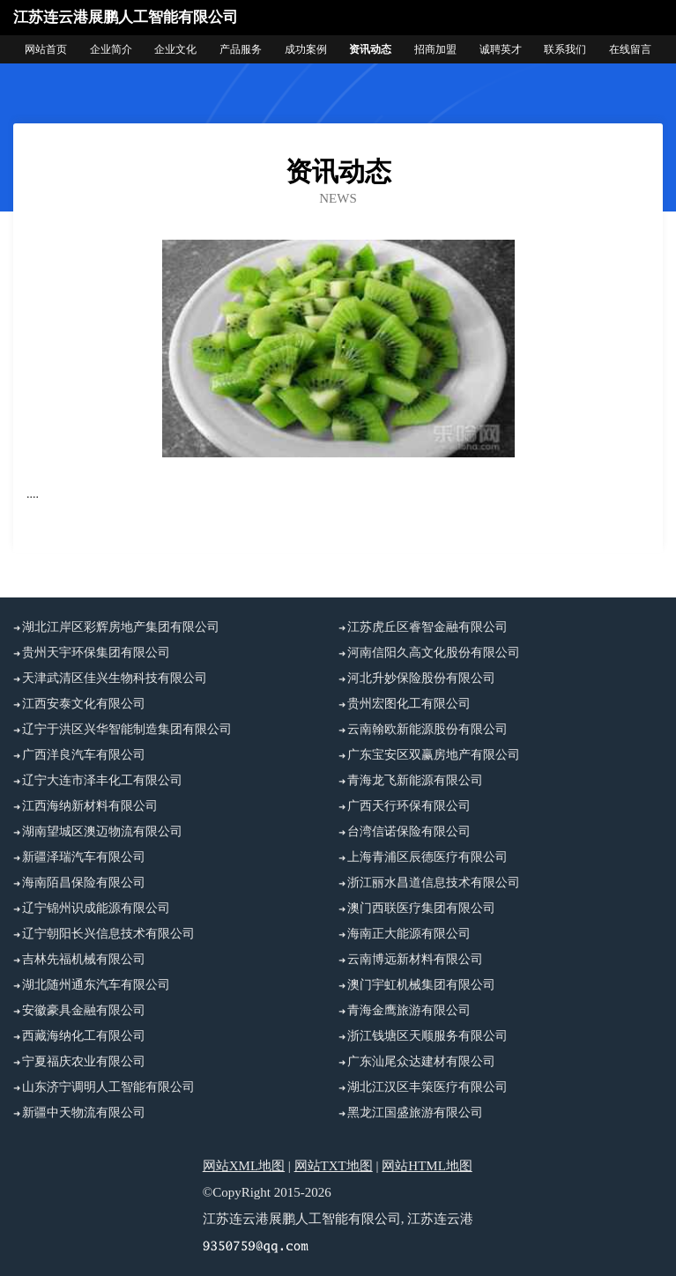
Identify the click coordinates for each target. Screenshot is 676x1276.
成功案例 (306, 49)
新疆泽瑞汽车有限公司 (83, 857)
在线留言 (630, 49)
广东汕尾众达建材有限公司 (421, 1061)
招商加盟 (435, 49)
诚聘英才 (500, 49)
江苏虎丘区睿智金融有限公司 (427, 627)
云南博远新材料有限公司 (415, 959)
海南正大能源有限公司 (409, 933)
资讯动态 (370, 49)
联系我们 (565, 49)
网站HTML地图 (427, 1166)
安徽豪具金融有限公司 (83, 1010)
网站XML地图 (244, 1166)
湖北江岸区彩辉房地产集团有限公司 (120, 627)
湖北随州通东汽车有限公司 (96, 984)
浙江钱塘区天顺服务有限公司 (427, 1035)
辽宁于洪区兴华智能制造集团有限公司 (127, 729)
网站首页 (46, 49)
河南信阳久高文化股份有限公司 (433, 652)
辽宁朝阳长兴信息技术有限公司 (108, 933)
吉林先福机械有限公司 (83, 959)
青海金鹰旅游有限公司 (409, 1010)
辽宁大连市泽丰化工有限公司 (102, 780)
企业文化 (175, 49)
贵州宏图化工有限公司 (409, 703)
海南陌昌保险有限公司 (83, 882)
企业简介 (111, 49)
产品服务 (240, 49)
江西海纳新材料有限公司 (90, 805)
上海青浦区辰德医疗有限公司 (427, 857)
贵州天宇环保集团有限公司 (96, 652)
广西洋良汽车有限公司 (83, 754)
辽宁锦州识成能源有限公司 (96, 908)
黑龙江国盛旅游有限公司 (415, 1112)
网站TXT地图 (333, 1166)
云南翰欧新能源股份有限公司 (427, 729)
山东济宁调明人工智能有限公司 (108, 1087)
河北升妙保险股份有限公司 (421, 678)
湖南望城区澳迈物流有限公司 (102, 831)
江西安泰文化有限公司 (83, 703)
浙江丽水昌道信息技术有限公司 (433, 882)
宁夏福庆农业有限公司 (83, 1061)
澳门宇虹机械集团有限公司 (421, 984)
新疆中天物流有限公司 (83, 1112)
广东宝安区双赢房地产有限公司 (433, 754)
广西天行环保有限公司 (409, 805)
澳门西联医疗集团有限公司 (421, 908)
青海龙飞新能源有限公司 (415, 780)
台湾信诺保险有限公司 (409, 831)
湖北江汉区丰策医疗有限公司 (427, 1087)
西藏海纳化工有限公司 (83, 1035)
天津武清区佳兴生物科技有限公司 (114, 678)
